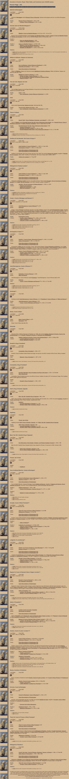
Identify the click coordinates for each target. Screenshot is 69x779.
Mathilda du (42, 71)
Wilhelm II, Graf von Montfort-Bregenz (28, 33)
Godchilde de (24, 66)
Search (39, 6)
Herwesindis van (55, 587)
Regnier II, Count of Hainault (25, 580)
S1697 (14, 161)
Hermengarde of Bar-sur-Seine (47, 648)
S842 (14, 361)
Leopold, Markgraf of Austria (27, 338)
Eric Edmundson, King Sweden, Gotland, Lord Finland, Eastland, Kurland (36, 442)
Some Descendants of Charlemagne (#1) (28, 150)
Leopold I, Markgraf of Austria (28, 335)
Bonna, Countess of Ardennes (26, 651)
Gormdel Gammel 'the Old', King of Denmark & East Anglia (37, 122)
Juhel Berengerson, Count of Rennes (28, 206)
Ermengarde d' (24, 147)
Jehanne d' (23, 479)
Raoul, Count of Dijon (24, 319)
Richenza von (44, 335)
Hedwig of (21, 519)
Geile (60, 89)
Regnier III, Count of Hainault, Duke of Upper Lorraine (37, 615)
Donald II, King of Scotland (26, 381)
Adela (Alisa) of (38, 732)
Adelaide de (24, 528)
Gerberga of (23, 640)
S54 (13, 497)
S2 (13, 533)
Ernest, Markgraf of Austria (26, 340)
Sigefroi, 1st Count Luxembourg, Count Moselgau (31, 547)
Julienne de (52, 153)
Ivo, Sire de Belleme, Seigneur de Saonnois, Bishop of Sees (34, 77)
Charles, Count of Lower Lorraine (37, 677)
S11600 (14, 54)
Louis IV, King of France (24, 638)
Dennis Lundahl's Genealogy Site (48, 6)
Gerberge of (25, 658)
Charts (29, 6)
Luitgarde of (36, 517)
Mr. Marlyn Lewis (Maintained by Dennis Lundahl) (38, 776)
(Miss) (23, 374)
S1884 (14, 566)
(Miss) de (25, 188)
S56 (13, 194)
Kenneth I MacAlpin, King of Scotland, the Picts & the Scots (33, 372)
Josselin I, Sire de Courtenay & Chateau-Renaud (30, 184)
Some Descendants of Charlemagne (27, 69)
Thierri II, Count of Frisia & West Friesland (29, 724)
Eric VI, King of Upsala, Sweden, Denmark (30, 449)
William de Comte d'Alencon (28, 76)
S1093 (14, 259)
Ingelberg (60, 398)
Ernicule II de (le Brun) (28, 704)
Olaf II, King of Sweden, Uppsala (27, 422)
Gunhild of (25, 127)
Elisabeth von (25, 47)
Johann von (27, 41)
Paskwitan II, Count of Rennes (26, 274)
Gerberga (21, 207)
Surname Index (18, 6)
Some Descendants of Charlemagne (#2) (28, 151)
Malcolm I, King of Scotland (26, 357)
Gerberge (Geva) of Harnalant (26, 726)
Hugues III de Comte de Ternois (30, 489)
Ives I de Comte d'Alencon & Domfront (30, 65)
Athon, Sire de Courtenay (23, 182)
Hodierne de (25, 185)
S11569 (14, 135)
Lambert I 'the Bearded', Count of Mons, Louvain (31, 592)
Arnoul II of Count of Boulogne (29, 478)
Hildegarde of (24, 512)
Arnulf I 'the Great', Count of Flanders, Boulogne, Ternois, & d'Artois (35, 752)
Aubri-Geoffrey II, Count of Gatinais (27, 146)
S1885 (14, 598)
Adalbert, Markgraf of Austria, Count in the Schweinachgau (33, 337)
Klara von (26, 40)
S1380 (14, 224)
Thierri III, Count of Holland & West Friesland (30, 526)
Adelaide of (24, 656)
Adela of (41, 210)
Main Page (12, 6)
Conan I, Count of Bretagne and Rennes (50, 246)
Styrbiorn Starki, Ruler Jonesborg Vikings (30, 404)
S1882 (14, 454)
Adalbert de (24, 527)
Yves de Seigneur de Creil (25, 105)
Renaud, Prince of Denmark (32, 17)
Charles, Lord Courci (25, 652)
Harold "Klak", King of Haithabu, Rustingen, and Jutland (32, 120)
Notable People (34, 6)
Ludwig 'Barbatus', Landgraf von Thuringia (30, 654)
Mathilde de (25, 708)
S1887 (14, 663)
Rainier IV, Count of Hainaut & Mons (28, 593)
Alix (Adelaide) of (25, 581)
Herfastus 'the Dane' (27, 128)
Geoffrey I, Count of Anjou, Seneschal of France (22, 210)
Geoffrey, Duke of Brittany (26, 218)
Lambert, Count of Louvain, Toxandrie (38, 587)
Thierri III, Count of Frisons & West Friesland (29, 510)
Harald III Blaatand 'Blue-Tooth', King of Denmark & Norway (34, 129)
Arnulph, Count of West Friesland (35, 555)
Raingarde (21, 320)
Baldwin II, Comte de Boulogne (27, 492)
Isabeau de (25, 187)
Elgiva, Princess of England (29, 123)
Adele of (24, 522)
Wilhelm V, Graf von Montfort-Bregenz (29, 45)
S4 (13, 225)
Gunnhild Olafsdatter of (27, 403)
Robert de (24, 78)
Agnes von (38, 35)
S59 (13, 193)
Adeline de (40, 484)
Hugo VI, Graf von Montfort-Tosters (59, 35)
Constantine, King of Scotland (26, 351)
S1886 (14, 627)
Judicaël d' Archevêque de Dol (29, 220)
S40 (13, 133)
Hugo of (26, 46)
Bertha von (17, 36)
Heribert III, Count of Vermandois (30, 648)
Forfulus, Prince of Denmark (27, 22)
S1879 (14, 307)
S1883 (14, 534)
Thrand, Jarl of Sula (14, 399)
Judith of (24, 219)
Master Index (24, 6)
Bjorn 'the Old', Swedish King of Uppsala (28, 396)
